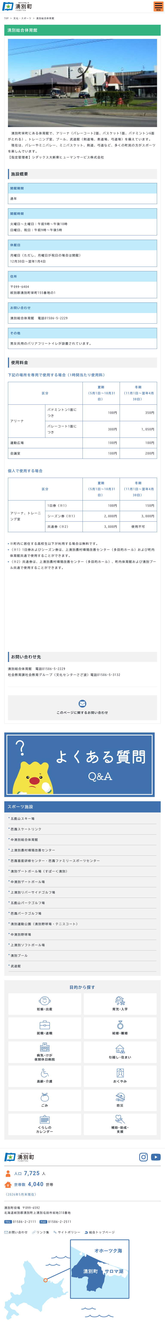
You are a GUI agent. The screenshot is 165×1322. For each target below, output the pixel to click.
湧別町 (17, 6)
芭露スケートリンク (26, 829)
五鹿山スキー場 (23, 818)
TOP (6, 18)
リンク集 (43, 1232)
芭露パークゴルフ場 (26, 913)
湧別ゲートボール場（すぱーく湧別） (40, 871)
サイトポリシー (69, 1232)
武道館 (16, 966)
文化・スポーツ (23, 18)
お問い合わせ (18, 1232)
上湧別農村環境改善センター (33, 850)
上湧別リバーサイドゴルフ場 (33, 892)
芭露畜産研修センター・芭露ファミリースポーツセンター (55, 860)
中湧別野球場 (21, 934)
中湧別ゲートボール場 (28, 881)
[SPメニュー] (158, 6)
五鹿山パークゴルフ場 (28, 902)
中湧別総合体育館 (24, 839)
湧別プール (19, 955)
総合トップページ (102, 1232)
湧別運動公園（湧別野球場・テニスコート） (45, 924)
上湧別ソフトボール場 (28, 945)
